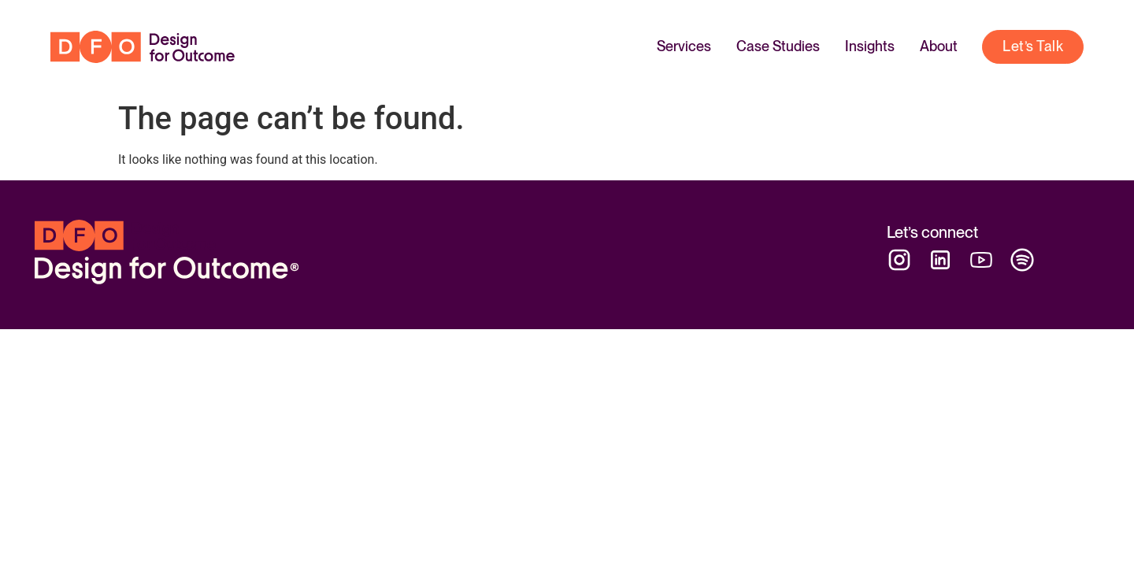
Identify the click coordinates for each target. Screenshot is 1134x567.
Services (684, 46)
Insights (870, 46)
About (939, 46)
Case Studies (778, 46)
